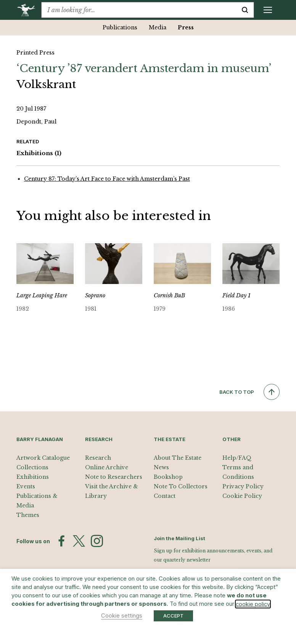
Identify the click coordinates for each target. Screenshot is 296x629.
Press (186, 27)
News (161, 467)
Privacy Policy (243, 486)
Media (157, 27)
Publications (120, 27)
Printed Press (35, 52)
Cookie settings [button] (121, 615)
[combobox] (139, 10)
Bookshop (168, 476)
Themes (27, 515)
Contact (164, 496)
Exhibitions (38, 153)
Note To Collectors (181, 486)
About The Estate (177, 457)
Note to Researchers (113, 476)
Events (25, 486)
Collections (32, 467)
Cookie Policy (242, 496)
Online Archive (106, 467)
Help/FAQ (236, 457)
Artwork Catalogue (43, 457)
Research (98, 457)
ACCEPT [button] (173, 616)
